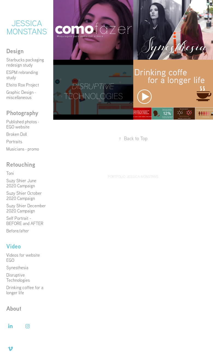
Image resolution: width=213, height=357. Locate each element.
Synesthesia (17, 267)
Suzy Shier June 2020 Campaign (21, 183)
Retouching (20, 164)
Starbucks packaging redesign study (25, 62)
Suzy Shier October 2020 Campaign (24, 195)
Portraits (14, 141)
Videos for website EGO (23, 257)
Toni (10, 173)
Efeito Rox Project (22, 85)
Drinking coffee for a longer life (24, 290)
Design (15, 51)
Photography (22, 113)
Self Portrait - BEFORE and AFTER (24, 220)
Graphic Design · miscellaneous (21, 94)
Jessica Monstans (27, 27)
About (13, 308)
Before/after (17, 230)
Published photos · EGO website (22, 124)
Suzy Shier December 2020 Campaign (26, 208)
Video (13, 246)
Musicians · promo (22, 149)
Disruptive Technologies (18, 277)
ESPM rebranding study (22, 75)
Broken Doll (16, 134)
